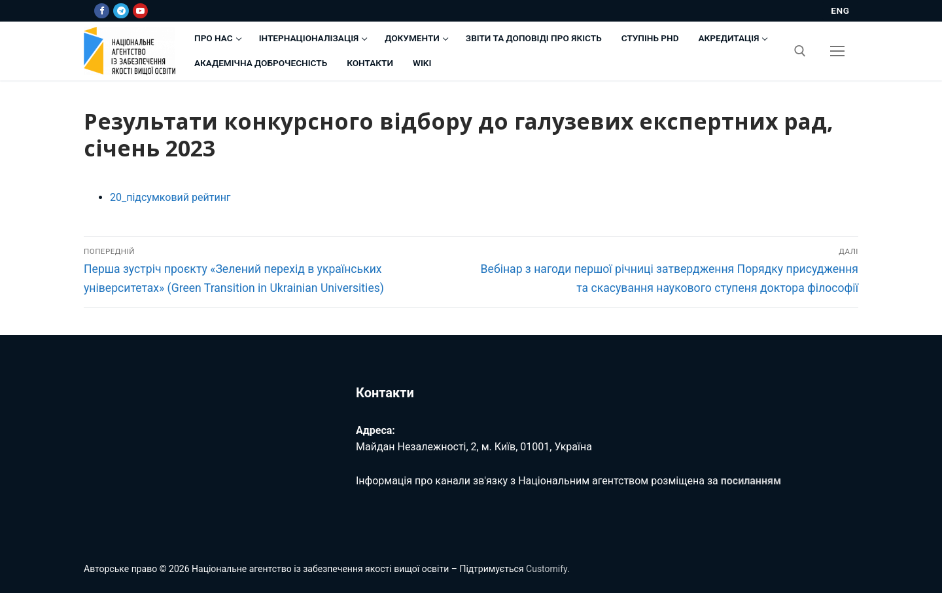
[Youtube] (140, 10)
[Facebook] (101, 10)
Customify (546, 569)
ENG (840, 10)
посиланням (751, 481)
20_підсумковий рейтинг (170, 197)
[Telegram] (120, 10)
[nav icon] (837, 51)
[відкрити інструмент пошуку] (800, 51)
